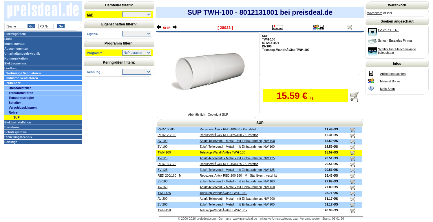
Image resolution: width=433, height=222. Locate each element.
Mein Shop (387, 88)
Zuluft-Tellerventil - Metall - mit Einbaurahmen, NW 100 (237, 146)
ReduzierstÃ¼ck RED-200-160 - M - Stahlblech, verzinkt (238, 175)
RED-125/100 (167, 135)
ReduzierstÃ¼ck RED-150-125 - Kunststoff (229, 164)
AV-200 (162, 198)
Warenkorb (374, 13)
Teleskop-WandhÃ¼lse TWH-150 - (223, 210)
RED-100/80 (166, 129)
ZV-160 (162, 181)
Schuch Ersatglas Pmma (395, 40)
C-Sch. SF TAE (388, 30)
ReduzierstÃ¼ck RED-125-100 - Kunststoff (229, 135)
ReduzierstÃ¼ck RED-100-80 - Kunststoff (228, 129)
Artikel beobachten (392, 73)
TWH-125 (164, 193)
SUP (90, 14)
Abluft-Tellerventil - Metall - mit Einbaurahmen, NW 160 (237, 187)
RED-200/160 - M (170, 175)
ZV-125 (162, 169)
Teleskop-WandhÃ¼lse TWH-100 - (223, 152)
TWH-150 (164, 210)
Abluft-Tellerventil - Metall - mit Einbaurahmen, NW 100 (237, 141)
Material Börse (390, 81)
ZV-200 (162, 204)
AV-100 (162, 141)
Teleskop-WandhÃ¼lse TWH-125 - (223, 193)
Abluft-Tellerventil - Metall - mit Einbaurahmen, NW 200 (237, 198)
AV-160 (162, 187)
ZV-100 (162, 146)
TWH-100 (164, 152)
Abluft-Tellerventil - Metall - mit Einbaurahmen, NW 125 (237, 158)
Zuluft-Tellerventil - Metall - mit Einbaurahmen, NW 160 (237, 181)
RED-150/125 (167, 164)
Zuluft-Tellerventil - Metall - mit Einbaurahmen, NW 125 (237, 169)
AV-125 (162, 158)
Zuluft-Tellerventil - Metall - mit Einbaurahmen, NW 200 (237, 204)
